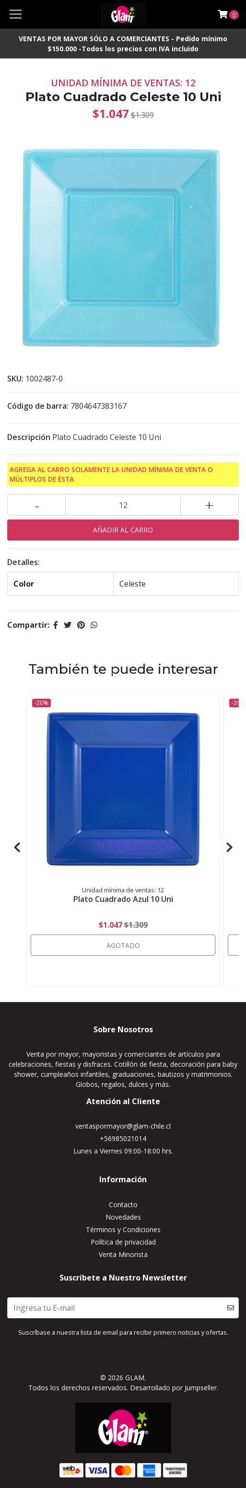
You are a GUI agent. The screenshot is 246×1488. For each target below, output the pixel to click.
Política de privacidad (123, 1241)
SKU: (15, 378)
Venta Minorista (123, 1254)
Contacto (123, 1204)
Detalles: (23, 562)
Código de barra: (38, 406)
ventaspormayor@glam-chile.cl (123, 1125)
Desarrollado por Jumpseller (173, 1387)
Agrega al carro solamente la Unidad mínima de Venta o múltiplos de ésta (111, 474)
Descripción (28, 437)
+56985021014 (123, 1138)
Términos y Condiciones (123, 1229)
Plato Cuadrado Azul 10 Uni (123, 899)
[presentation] (16, 847)
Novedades (123, 1217)
